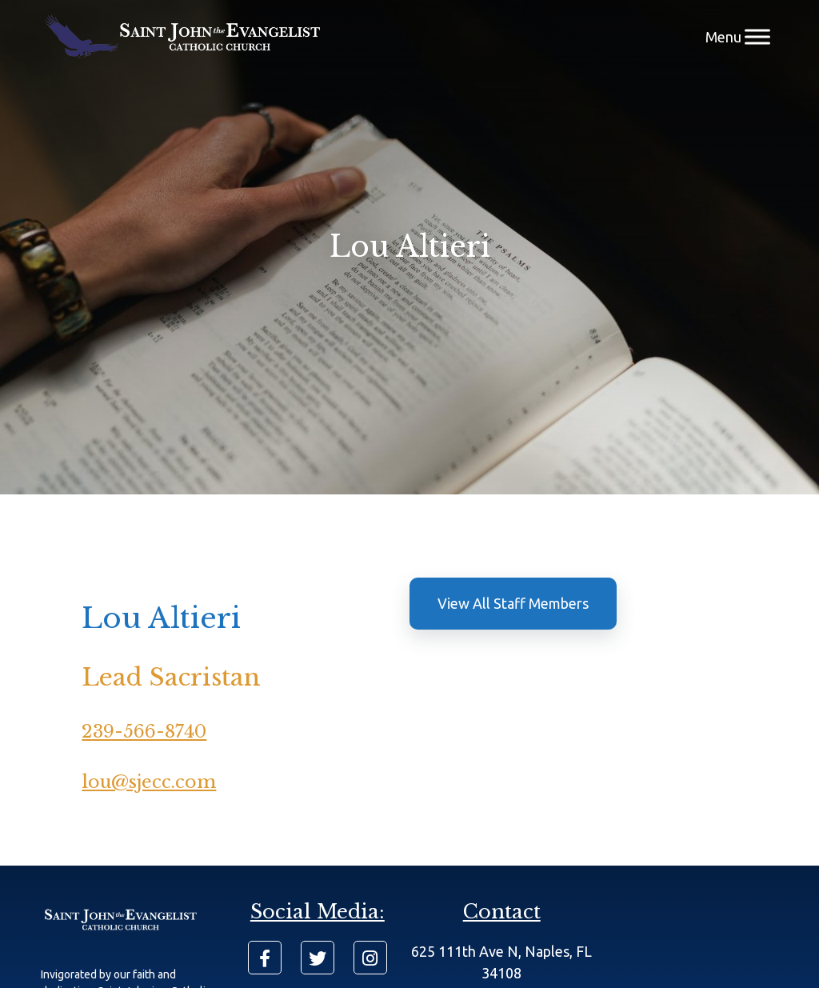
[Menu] (757, 36)
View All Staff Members (513, 603)
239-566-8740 (144, 731)
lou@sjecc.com (149, 782)
